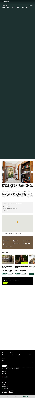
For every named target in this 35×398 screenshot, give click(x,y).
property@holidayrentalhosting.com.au (10, 208)
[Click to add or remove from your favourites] (31, 5)
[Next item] (32, 172)
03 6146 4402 (6, 204)
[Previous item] (3, 172)
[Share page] (32, 5)
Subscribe (4, 364)
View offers (5, 281)
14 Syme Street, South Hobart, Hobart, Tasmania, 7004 (13, 203)
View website (4, 272)
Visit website (7, 206)
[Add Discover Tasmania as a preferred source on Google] (5, 375)
